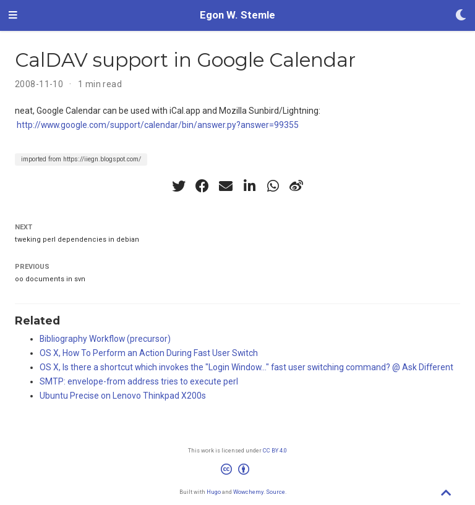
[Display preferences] (460, 16)
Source (275, 491)
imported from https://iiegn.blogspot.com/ (81, 159)
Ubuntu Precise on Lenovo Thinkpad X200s (123, 396)
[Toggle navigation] (13, 15)
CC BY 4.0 (275, 450)
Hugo (214, 491)
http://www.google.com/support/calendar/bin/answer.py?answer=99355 (158, 125)
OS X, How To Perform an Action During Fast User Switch (149, 353)
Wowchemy (248, 491)
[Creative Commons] (237, 471)
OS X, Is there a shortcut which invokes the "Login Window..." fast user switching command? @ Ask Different (246, 367)
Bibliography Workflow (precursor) (105, 339)
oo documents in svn (50, 279)
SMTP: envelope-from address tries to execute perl (139, 381)
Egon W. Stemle (237, 15)
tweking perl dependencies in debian (77, 240)
